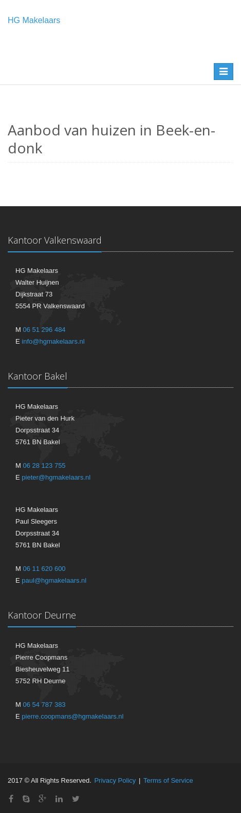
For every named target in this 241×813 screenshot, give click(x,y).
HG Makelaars (34, 20)
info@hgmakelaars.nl (53, 341)
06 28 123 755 (44, 465)
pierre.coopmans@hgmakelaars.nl (72, 716)
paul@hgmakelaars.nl (54, 580)
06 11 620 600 (44, 568)
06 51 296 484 (44, 329)
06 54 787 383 (44, 704)
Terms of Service (168, 780)
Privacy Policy (115, 780)
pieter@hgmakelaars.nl (56, 477)
